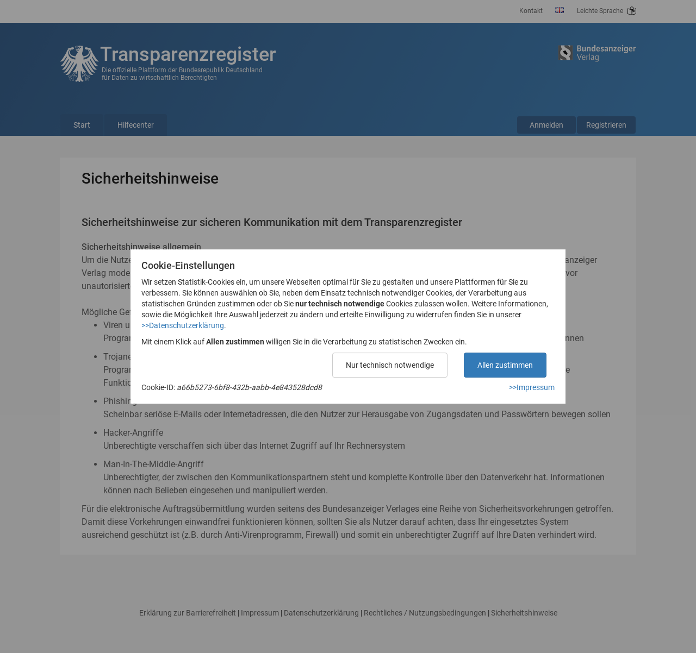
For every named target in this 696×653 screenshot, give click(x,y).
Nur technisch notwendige (390, 365)
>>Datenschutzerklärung (182, 325)
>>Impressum (532, 387)
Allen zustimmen (505, 365)
